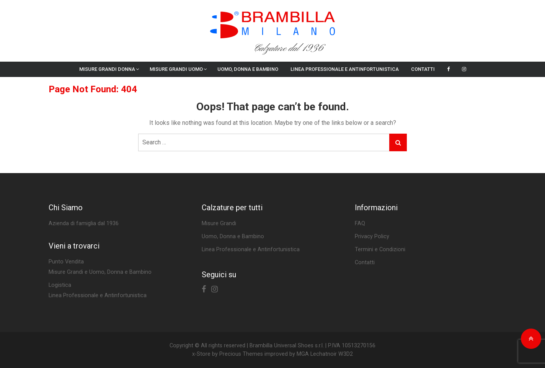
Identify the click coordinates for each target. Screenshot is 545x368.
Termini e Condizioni (380, 249)
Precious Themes (241, 354)
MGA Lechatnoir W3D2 (325, 354)
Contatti (423, 69)
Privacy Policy (372, 236)
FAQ (360, 223)
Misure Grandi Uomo (176, 69)
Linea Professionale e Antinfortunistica (344, 69)
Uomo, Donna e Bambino (247, 69)
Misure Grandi (219, 223)
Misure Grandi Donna (107, 69)
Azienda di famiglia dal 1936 (84, 223)
